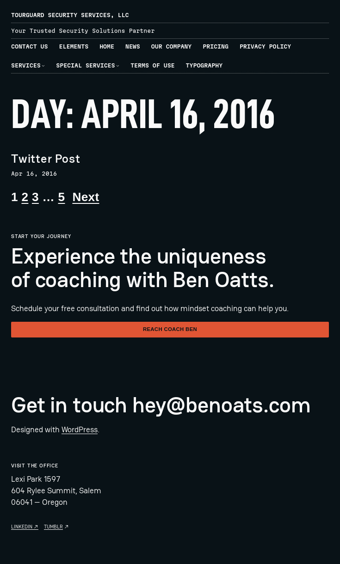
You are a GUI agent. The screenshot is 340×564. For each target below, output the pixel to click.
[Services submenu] (43, 65)
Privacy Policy (265, 46)
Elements (74, 46)
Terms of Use (152, 65)
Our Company (171, 46)
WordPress (80, 429)
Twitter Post (45, 159)
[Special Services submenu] (117, 65)
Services (26, 65)
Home (106, 46)
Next (85, 197)
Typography (204, 65)
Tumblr (53, 526)
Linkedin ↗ (24, 526)
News (132, 46)
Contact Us (29, 46)
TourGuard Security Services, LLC (70, 15)
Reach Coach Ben (170, 329)
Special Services (85, 65)
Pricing (216, 46)
